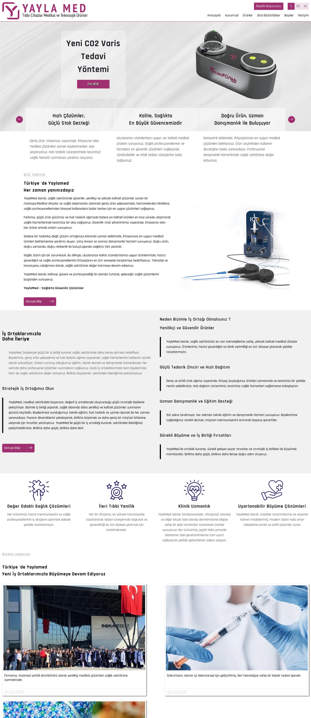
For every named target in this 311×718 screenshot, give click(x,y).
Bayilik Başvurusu (268, 6)
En (298, 6)
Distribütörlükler (268, 15)
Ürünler (248, 15)
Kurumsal (232, 15)
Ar (305, 6)
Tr (291, 6)
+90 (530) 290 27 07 (70, 698)
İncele (93, 84)
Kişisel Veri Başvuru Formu (291, 703)
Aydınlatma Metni (258, 703)
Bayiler (289, 15)
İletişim (303, 15)
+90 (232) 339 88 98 (70, 693)
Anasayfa (214, 15)
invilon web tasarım (295, 714)
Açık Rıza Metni (234, 703)
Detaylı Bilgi (40, 301)
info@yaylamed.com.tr (71, 703)
